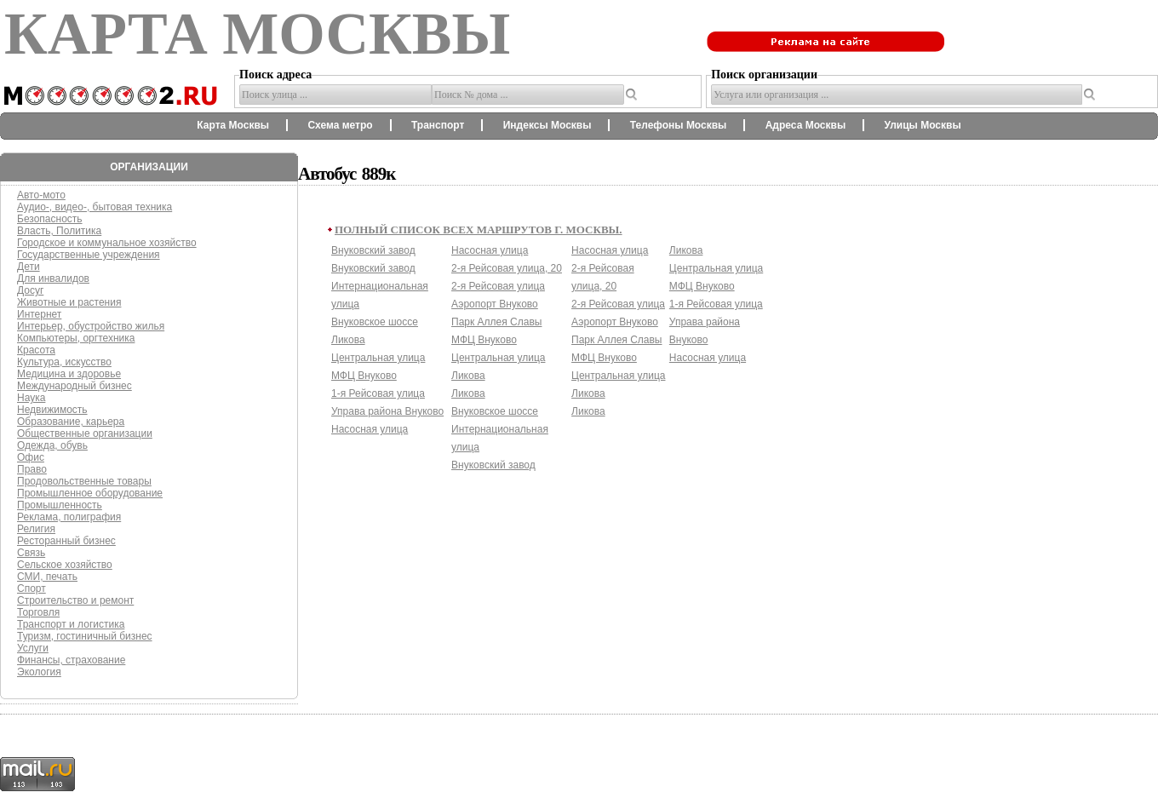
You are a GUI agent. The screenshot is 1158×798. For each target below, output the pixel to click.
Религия (36, 529)
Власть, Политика (59, 231)
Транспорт (437, 125)
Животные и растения (69, 302)
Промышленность (59, 505)
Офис (30, 457)
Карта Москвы (233, 125)
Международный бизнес (74, 386)
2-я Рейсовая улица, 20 (506, 268)
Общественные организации (84, 433)
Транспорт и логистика (70, 624)
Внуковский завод (373, 250)
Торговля (38, 612)
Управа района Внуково (387, 411)
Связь (31, 553)
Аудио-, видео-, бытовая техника (94, 207)
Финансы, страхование (71, 660)
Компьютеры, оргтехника (76, 338)
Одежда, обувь (52, 445)
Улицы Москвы (922, 125)
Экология (39, 672)
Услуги (33, 648)
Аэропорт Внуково (494, 304)
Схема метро (339, 125)
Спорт (31, 588)
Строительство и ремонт (75, 600)
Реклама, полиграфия (69, 517)
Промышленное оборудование (90, 493)
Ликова (348, 340)
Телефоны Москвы (678, 125)
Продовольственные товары (84, 481)
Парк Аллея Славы (496, 322)
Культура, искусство (64, 362)
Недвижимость (52, 410)
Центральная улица (378, 358)
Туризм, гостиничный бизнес (84, 636)
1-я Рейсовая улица (378, 393)
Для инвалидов (53, 278)
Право (32, 469)
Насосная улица (369, 429)
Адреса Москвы (805, 125)
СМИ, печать (47, 577)
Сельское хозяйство (64, 565)
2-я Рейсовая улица (498, 286)
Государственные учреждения (88, 255)
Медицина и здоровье (69, 374)
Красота (36, 350)
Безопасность (50, 219)
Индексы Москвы (547, 125)
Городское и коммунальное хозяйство (107, 243)
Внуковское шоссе (374, 322)
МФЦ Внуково (364, 376)
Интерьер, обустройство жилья (90, 326)
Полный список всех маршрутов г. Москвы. (478, 229)
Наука (31, 398)
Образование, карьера (70, 422)
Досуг (30, 290)
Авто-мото (41, 195)
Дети (28, 267)
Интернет (39, 314)
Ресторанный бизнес (66, 541)
